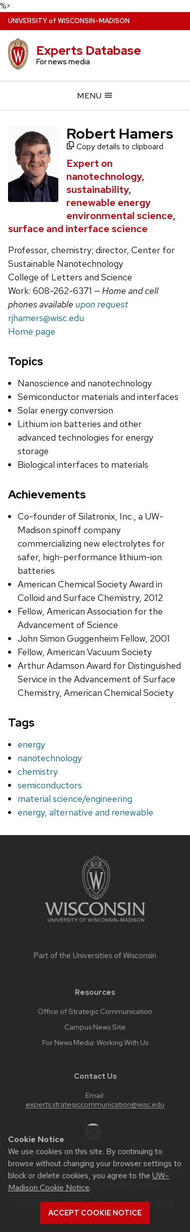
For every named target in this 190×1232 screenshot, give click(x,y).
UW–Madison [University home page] (69, 21)
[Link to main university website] (95, 923)
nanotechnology (50, 758)
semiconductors (50, 785)
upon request (101, 304)
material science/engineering (75, 798)
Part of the (95, 956)
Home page (31, 331)
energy (31, 744)
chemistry (38, 771)
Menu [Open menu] (95, 95)
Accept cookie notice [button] (95, 1213)
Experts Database (88, 50)
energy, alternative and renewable (85, 812)
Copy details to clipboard (114, 146)
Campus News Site (95, 1027)
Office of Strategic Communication (95, 1011)
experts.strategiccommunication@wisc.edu (95, 1104)
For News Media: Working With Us (95, 1042)
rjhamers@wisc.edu (46, 318)
